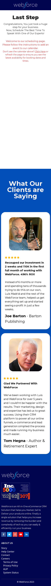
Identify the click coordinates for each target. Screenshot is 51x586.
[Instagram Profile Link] (15, 534)
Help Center (7, 551)
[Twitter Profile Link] (9, 534)
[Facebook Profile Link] (3, 534)
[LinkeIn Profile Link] (26, 534)
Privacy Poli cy (10, 565)
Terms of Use (10, 562)
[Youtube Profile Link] (20, 534)
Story (4, 548)
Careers (5, 558)
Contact (5, 555)
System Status (11, 572)
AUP (5, 569)
